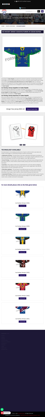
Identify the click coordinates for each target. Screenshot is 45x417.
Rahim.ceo (22, 8)
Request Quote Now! (32, 109)
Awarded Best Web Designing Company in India (30, 415)
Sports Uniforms (10, 26)
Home (2, 26)
